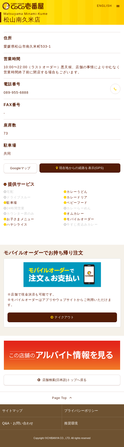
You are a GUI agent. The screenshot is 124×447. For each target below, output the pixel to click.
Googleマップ (20, 168)
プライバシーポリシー (81, 411)
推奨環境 (71, 423)
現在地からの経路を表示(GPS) (80, 168)
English (104, 6)
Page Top (62, 398)
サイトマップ (12, 411)
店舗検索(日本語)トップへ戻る (62, 380)
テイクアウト (62, 317)
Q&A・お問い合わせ (17, 423)
